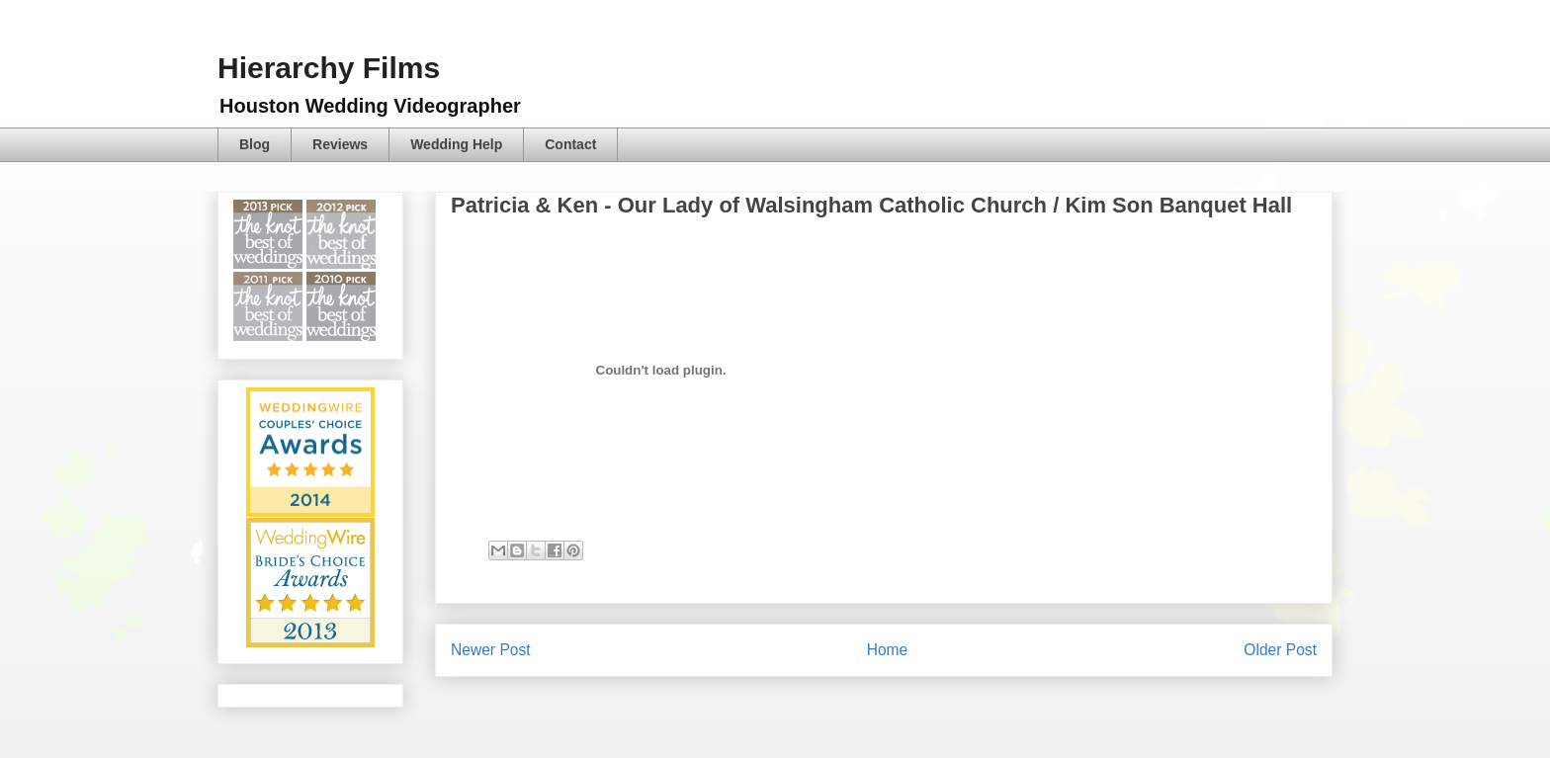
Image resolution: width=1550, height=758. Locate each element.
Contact (570, 144)
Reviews (340, 144)
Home (887, 649)
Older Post (1280, 649)
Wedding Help (456, 144)
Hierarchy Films (328, 67)
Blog (254, 144)
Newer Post (491, 649)
